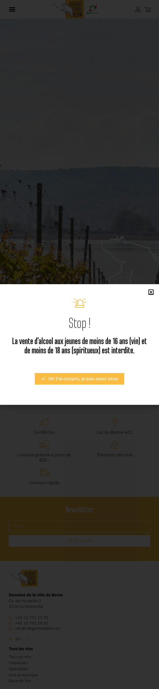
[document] (79, 344)
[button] (151, 292)
